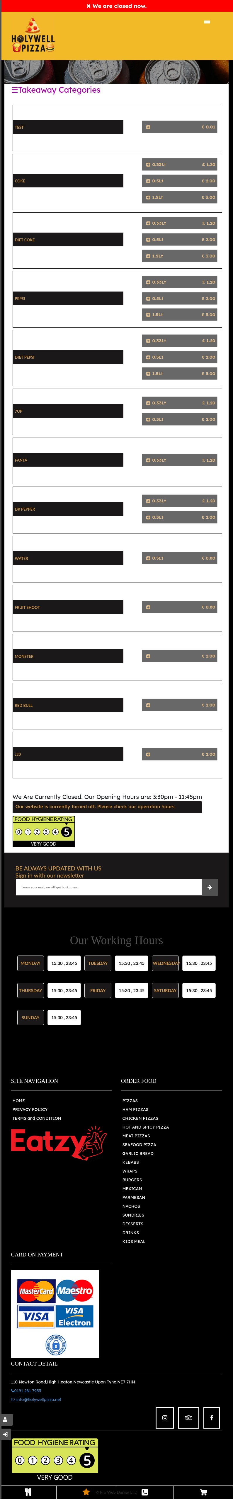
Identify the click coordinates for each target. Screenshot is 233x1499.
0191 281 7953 (26, 1390)
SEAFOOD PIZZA (140, 1144)
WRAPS (130, 1171)
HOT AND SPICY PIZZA (146, 1127)
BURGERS (132, 1180)
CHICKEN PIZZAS (141, 1118)
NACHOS (131, 1206)
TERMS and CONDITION (37, 1118)
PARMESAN (134, 1197)
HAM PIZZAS (136, 1109)
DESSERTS (133, 1224)
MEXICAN (132, 1188)
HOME (19, 1100)
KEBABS (131, 1162)
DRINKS (131, 1232)
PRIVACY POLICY (30, 1109)
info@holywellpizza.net (36, 1399)
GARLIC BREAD (138, 1153)
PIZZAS (130, 1100)
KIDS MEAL (134, 1241)
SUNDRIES (133, 1215)
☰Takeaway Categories (56, 90)
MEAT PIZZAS (136, 1136)
